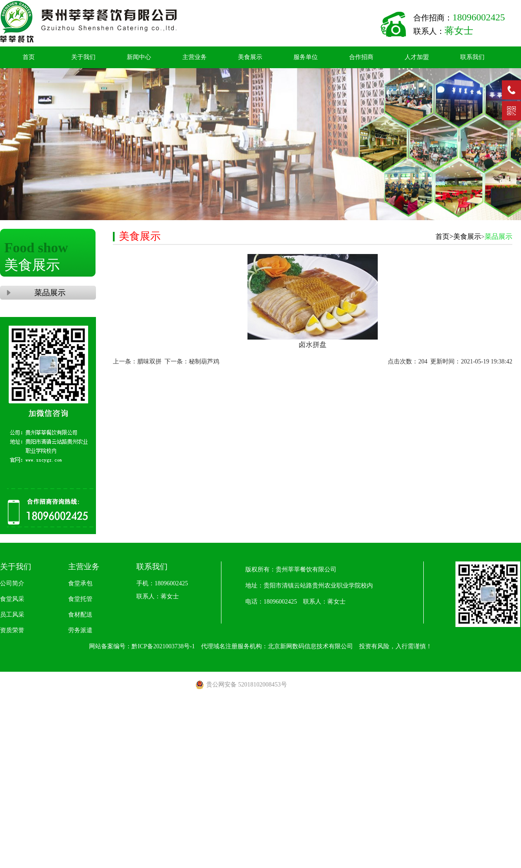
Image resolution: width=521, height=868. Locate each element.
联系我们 (472, 57)
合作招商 (361, 57)
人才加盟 (417, 57)
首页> (444, 236)
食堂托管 (80, 599)
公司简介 (12, 583)
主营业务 (194, 57)
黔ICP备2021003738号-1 (163, 646)
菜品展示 (48, 292)
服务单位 (305, 57)
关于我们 (83, 57)
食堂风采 (12, 599)
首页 (29, 57)
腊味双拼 (149, 361)
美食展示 (250, 57)
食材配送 (80, 614)
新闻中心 (139, 57)
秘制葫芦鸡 (204, 361)
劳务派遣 (80, 630)
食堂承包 (80, 583)
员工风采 (12, 614)
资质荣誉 (12, 630)
